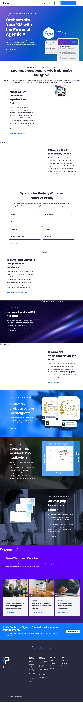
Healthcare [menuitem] (32, 679)
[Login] (44, 3)
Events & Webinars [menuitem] (41, 667)
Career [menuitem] (52, 667)
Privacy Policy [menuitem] (64, 664)
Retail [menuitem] (30, 668)
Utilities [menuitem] (30, 682)
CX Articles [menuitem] (42, 673)
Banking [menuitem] (31, 662)
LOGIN (57, 3)
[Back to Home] (6, 3)
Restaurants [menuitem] (32, 677)
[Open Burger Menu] (79, 3)
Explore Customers (54, 382)
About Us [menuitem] (52, 661)
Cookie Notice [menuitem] (64, 667)
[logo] (8, 659)
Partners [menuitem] (52, 664)
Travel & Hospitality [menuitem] (31, 671)
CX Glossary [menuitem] (42, 678)
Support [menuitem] (52, 669)
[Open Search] (47, 3)
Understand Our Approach (18, 133)
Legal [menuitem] (62, 658)
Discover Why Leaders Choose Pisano (18, 292)
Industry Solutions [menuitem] (31, 659)
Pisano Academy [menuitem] (42, 659)
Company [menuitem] (53, 658)
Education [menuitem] (31, 685)
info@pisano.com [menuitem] (19, 697)
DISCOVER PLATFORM (54, 179)
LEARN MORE (11, 336)
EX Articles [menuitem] (42, 675)
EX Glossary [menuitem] (42, 681)
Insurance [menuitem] (31, 665)
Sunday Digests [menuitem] (43, 670)
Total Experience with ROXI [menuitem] (43, 663)
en (51, 3)
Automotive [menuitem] (32, 674)
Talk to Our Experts (68, 3)
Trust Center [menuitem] (64, 661)
